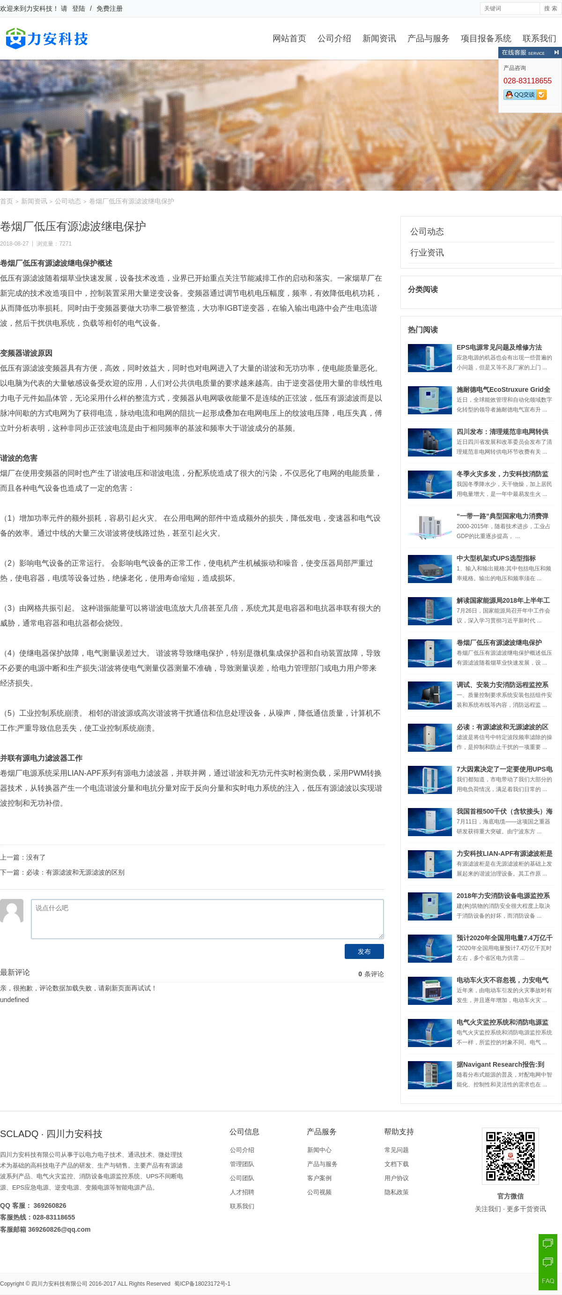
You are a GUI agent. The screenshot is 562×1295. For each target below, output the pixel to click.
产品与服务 (428, 38)
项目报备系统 (486, 38)
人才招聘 (242, 1192)
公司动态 (68, 201)
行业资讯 (427, 252)
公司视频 (319, 1192)
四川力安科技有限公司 (59, 1283)
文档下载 (397, 1164)
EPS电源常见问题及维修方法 (499, 347)
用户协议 (397, 1178)
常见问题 (397, 1149)
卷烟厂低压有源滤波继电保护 (499, 642)
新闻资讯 (379, 38)
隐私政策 (397, 1192)
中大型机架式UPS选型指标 (496, 558)
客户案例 (319, 1178)
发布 (364, 951)
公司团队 (242, 1178)
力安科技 (39, 8)
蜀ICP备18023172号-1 (202, 1283)
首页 (6, 201)
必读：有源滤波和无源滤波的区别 (75, 872)
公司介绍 (334, 38)
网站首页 (289, 38)
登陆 (78, 8)
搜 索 (550, 8)
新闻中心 (319, 1149)
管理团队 (242, 1164)
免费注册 (109, 8)
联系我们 (539, 38)
